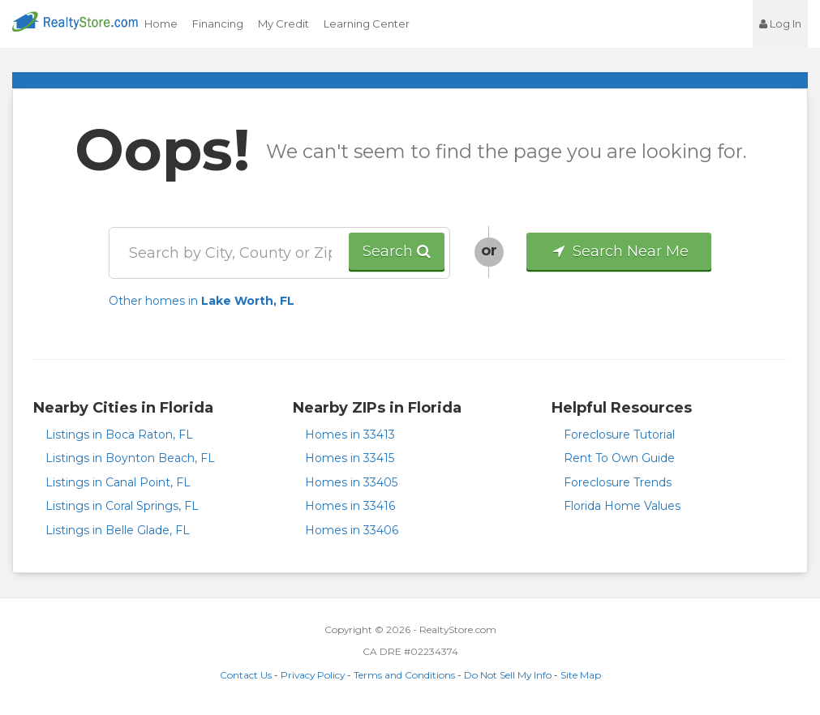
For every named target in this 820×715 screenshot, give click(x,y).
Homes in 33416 (350, 506)
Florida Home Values (622, 506)
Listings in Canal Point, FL (118, 482)
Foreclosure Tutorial (619, 434)
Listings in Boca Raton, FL (119, 434)
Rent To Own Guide (619, 458)
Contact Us (246, 675)
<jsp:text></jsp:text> (709, 24)
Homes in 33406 (351, 530)
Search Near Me (619, 251)
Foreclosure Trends (618, 482)
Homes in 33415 (349, 458)
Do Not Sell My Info (508, 675)
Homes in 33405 (351, 482)
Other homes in (201, 300)
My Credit (283, 23)
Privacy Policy (313, 675)
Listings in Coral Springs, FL (122, 506)
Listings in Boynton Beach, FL (130, 458)
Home (161, 23)
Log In (780, 23)
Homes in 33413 (350, 434)
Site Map (580, 675)
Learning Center (367, 23)
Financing (217, 23)
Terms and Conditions (404, 675)
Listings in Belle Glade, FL (117, 530)
